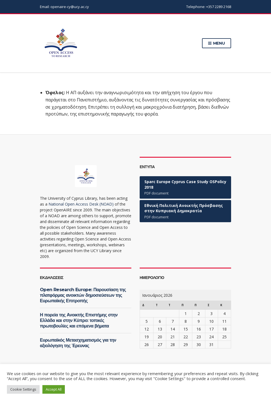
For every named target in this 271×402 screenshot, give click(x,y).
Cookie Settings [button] (23, 389)
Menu (216, 43)
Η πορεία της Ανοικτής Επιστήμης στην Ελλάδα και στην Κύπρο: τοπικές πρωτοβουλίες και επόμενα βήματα (78, 320)
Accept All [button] (54, 389)
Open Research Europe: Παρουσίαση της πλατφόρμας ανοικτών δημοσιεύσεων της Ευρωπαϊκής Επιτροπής (83, 295)
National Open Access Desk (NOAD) (81, 204)
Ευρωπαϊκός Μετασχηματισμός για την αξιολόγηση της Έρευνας (78, 342)
